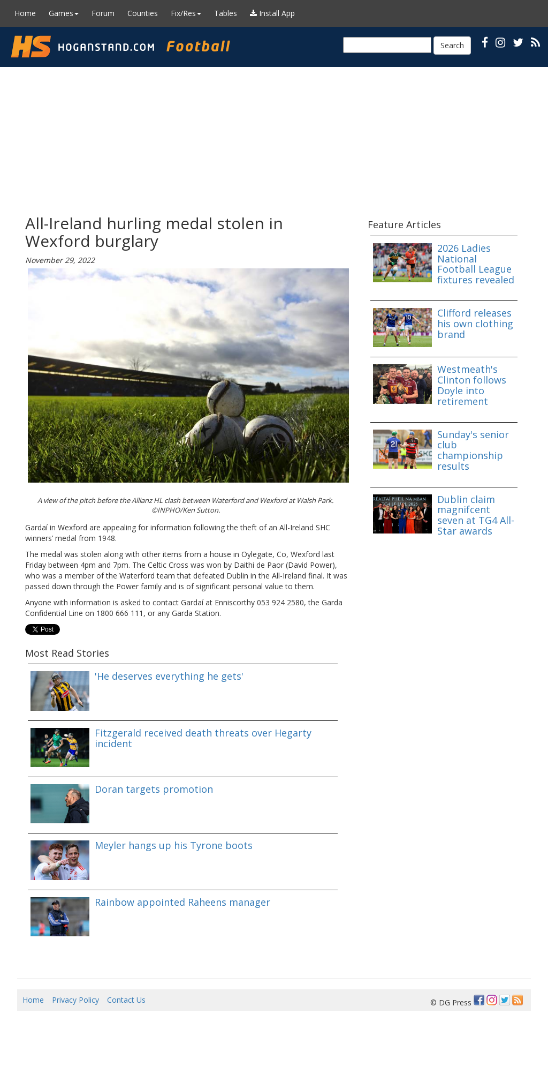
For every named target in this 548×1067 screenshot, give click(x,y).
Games (64, 13)
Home (25, 13)
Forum (103, 13)
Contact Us (126, 1000)
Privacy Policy (75, 1000)
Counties (142, 13)
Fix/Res (186, 13)
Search (452, 45)
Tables (225, 13)
